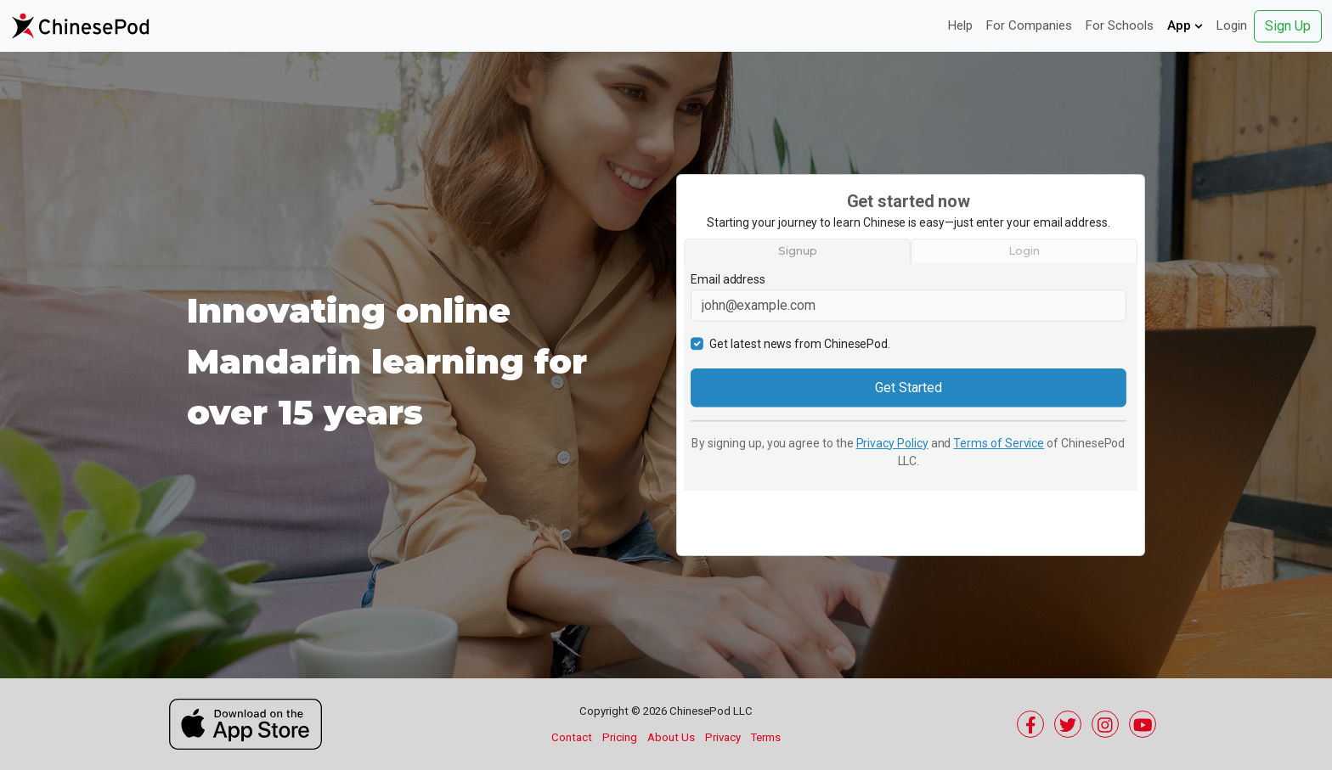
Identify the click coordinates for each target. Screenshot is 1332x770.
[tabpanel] (910, 377)
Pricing (619, 737)
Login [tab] (1024, 250)
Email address (728, 279)
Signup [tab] (797, 250)
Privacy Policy (892, 442)
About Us (671, 737)
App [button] (1185, 25)
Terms (766, 737)
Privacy (723, 737)
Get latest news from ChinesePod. (799, 343)
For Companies (1029, 25)
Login (1231, 25)
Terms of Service (998, 442)
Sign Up (1288, 26)
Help (960, 25)
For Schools (1120, 25)
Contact (571, 737)
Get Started (908, 387)
